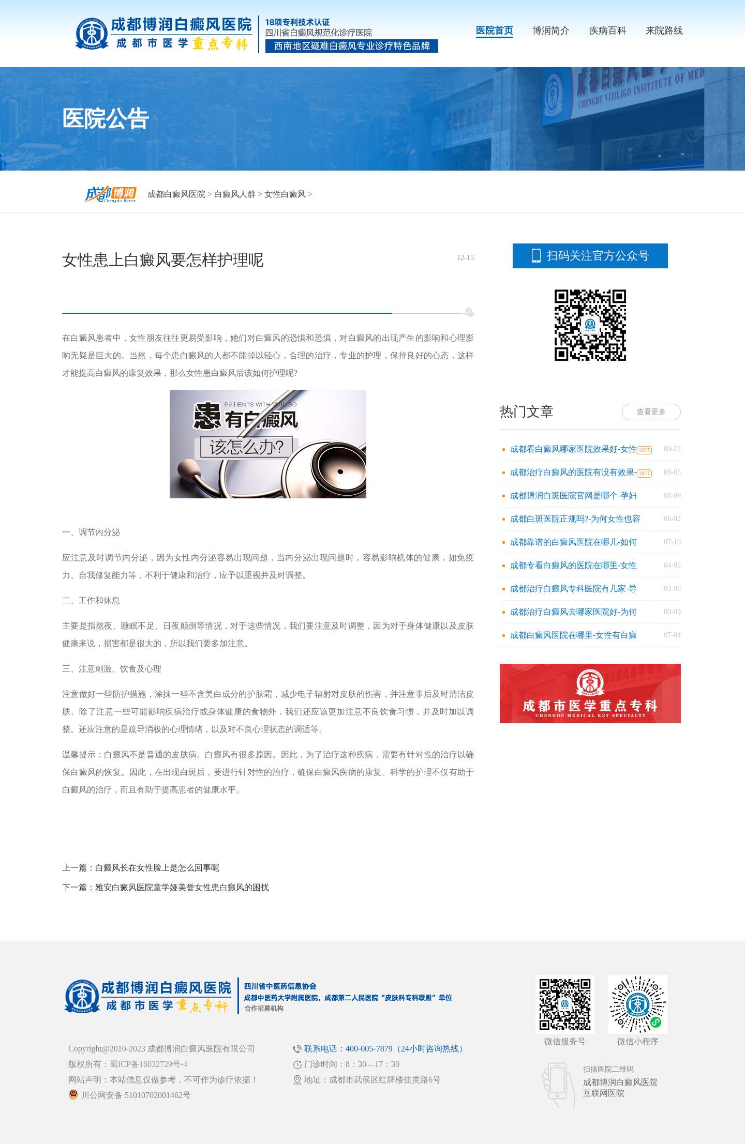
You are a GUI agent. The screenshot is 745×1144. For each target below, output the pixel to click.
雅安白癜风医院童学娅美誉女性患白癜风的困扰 (182, 887)
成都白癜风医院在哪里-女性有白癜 (573, 635)
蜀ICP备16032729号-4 (148, 1064)
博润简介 (551, 30)
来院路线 (664, 30)
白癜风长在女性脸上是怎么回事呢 (157, 867)
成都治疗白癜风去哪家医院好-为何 (573, 611)
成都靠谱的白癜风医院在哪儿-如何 (573, 542)
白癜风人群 (235, 194)
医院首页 (494, 30)
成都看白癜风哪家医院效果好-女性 (573, 449)
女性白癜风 (285, 194)
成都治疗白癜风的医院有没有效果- (573, 472)
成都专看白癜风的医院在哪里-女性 (573, 565)
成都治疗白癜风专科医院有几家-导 (573, 588)
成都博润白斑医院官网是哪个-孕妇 (573, 495)
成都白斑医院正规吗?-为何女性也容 (575, 518)
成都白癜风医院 (176, 194)
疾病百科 (608, 30)
